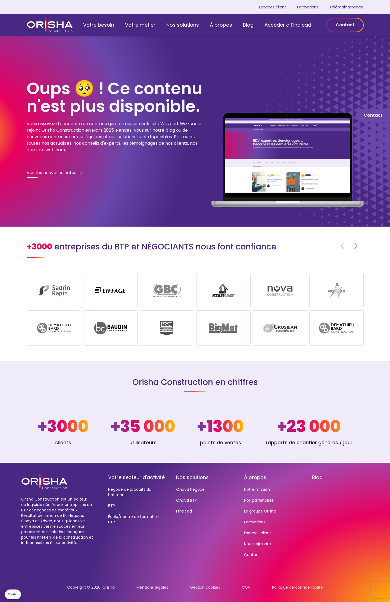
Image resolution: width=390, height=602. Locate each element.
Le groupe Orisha (260, 511)
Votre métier (140, 24)
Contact (345, 25)
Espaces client (272, 7)
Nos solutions (182, 24)
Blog (248, 24)
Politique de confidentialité (297, 587)
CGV (246, 587)
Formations (308, 7)
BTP (111, 505)
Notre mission (257, 489)
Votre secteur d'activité (136, 477)
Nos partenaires (259, 500)
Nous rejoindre (257, 544)
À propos (221, 24)
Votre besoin (98, 24)
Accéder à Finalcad (287, 24)
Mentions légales (152, 587)
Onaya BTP (186, 500)
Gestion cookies (205, 587)
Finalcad (184, 511)
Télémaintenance (346, 7)
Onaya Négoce (190, 489)
